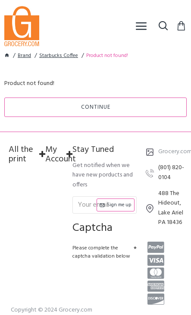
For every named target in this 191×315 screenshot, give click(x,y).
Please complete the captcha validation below (101, 252)
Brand (24, 56)
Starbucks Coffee (58, 56)
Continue (95, 107)
